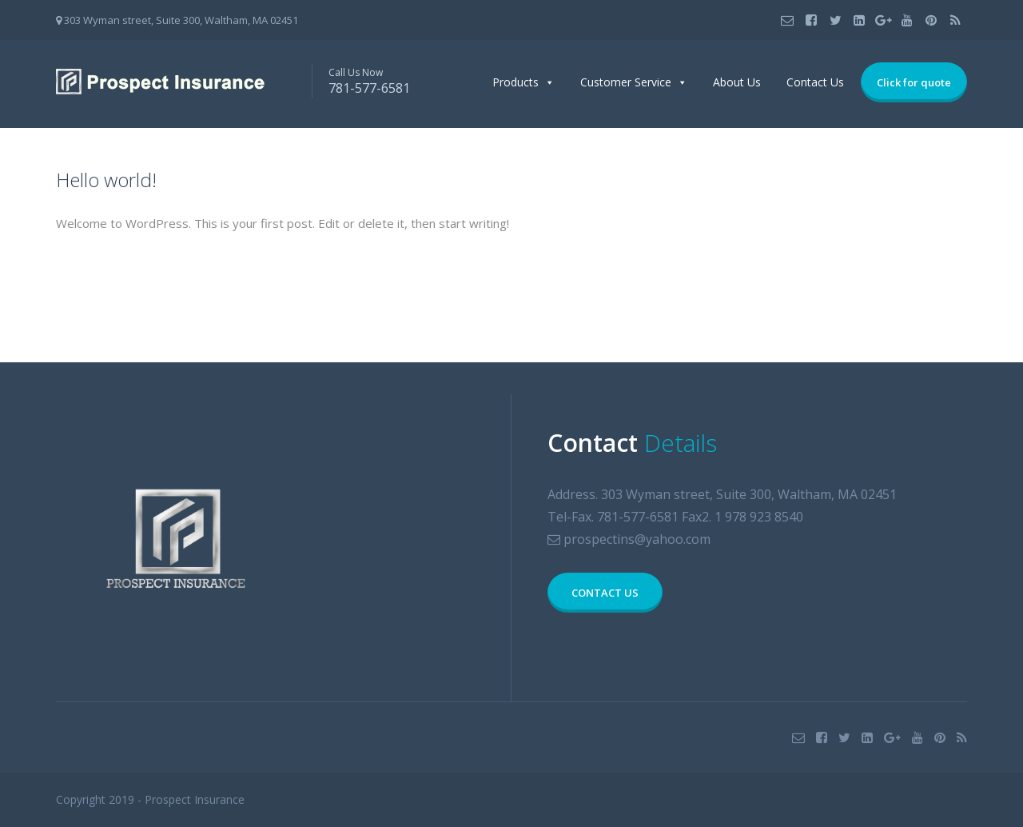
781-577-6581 (369, 88)
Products (515, 82)
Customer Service (625, 82)
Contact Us (815, 82)
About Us (737, 82)
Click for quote (914, 82)
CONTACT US (605, 592)
